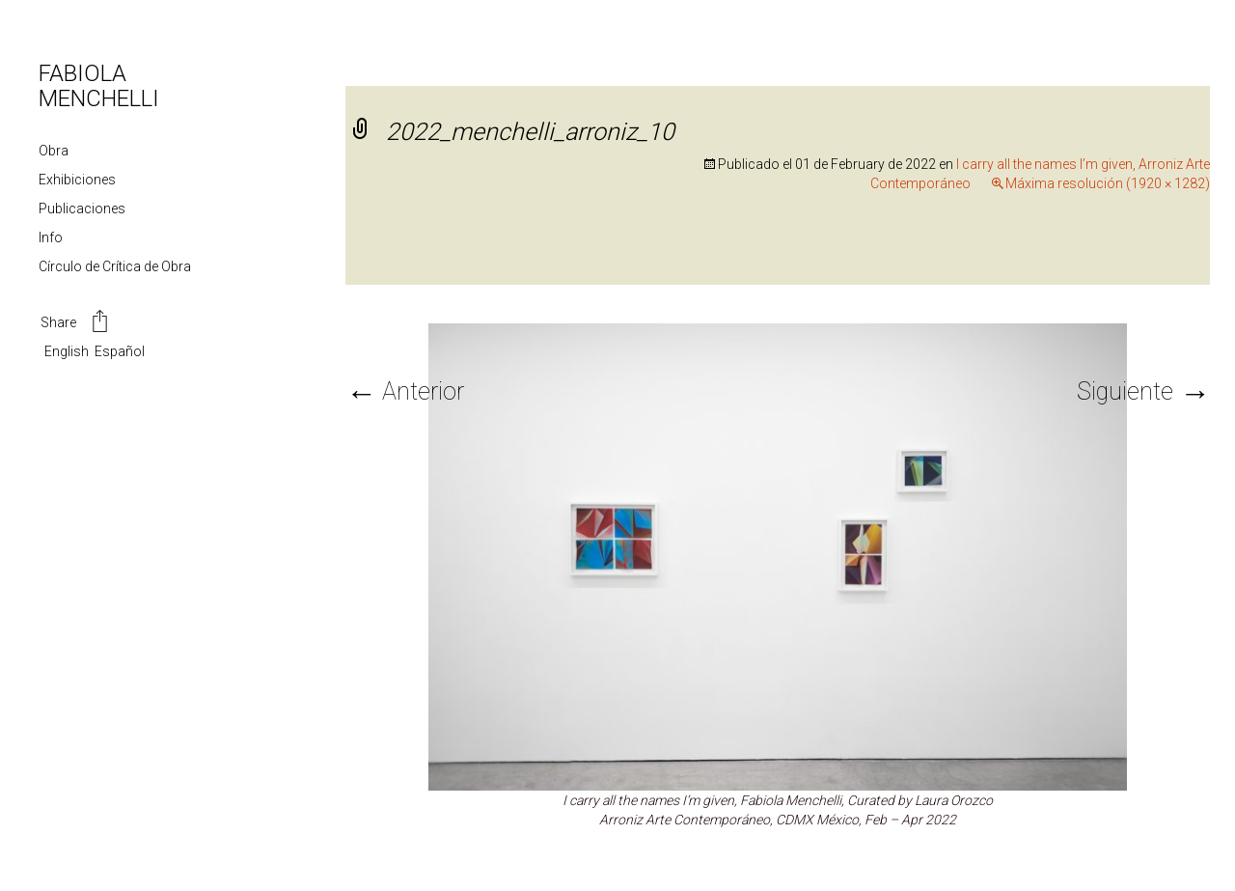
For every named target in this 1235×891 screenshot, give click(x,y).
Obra (54, 150)
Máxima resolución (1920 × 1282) (1107, 183)
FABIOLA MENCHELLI (99, 86)
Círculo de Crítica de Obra (115, 266)
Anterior (404, 391)
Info (51, 237)
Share (76, 323)
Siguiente (1143, 391)
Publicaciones (82, 208)
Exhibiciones (77, 179)
